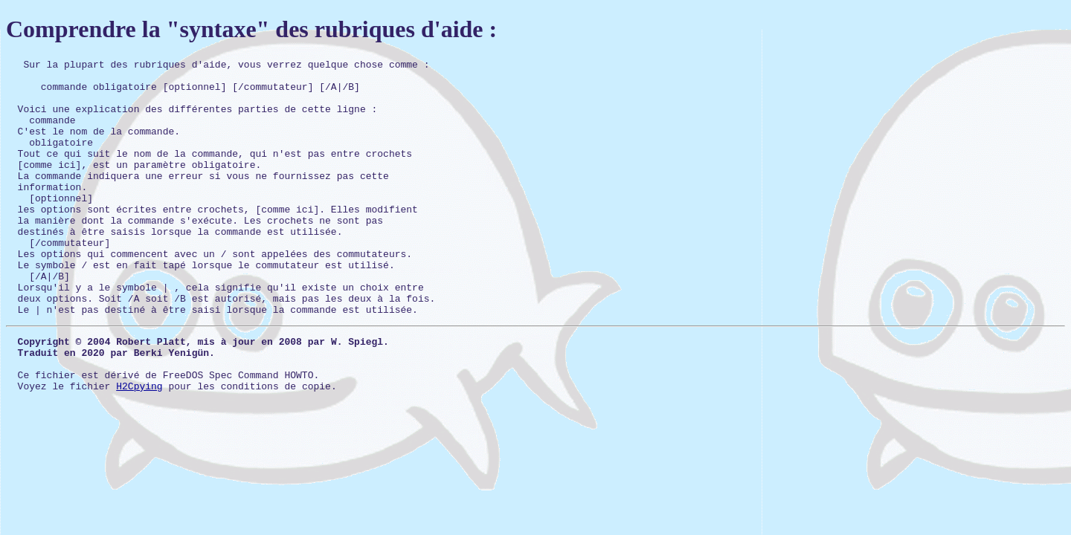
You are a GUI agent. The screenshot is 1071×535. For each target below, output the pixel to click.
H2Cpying (139, 448)
